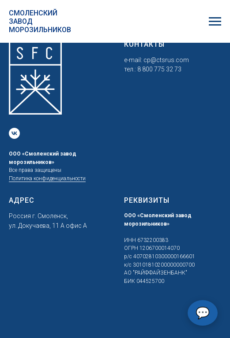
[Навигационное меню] (215, 21)
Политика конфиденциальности (47, 178)
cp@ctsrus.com (166, 59)
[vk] (14, 133)
